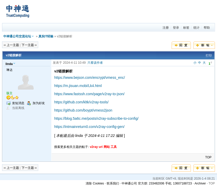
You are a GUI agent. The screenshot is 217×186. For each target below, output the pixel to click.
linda (9, 64)
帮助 (207, 27)
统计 (196, 27)
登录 (176, 27)
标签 (186, 27)
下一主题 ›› (29, 45)
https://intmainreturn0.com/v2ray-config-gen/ (89, 127)
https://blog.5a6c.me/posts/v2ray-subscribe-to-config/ (96, 118)
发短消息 (18, 103)
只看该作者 (95, 62)
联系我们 (113, 183)
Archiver (200, 183)
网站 (107, 147)
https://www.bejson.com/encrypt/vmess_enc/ (89, 77)
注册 (166, 27)
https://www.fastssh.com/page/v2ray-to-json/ (89, 94)
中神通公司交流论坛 (17, 36)
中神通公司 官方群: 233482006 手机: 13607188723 (157, 183)
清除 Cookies (95, 183)
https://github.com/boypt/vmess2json (83, 110)
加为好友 (39, 103)
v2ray (94, 147)
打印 (209, 55)
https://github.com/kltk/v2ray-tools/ (81, 102)
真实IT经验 (46, 36)
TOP (208, 157)
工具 (114, 147)
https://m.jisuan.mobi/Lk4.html (78, 86)
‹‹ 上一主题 (11, 45)
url (101, 147)
